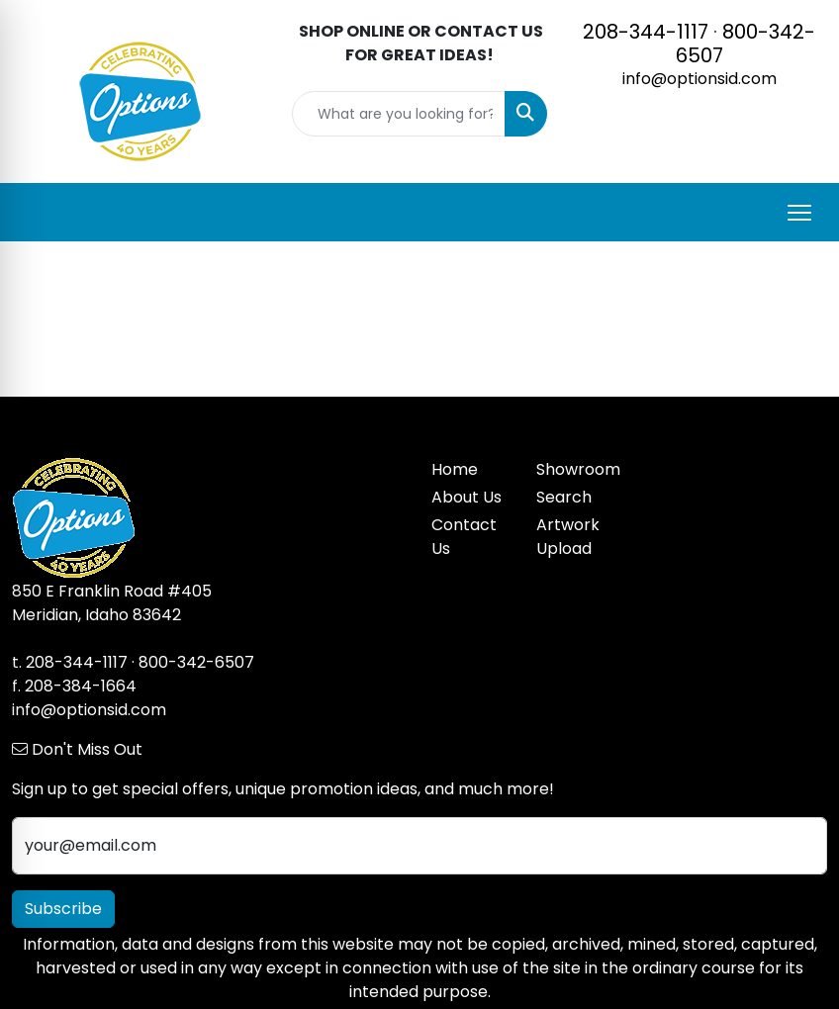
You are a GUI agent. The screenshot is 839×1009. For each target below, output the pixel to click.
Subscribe (63, 908)
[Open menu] (799, 212)
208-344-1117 (645, 32)
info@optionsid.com (699, 78)
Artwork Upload (568, 536)
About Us (466, 497)
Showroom (576, 469)
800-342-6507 (746, 43)
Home (454, 469)
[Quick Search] (399, 114)
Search (564, 497)
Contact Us (464, 536)
